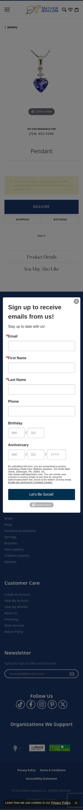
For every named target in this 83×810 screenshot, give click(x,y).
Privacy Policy (60, 802)
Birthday (15, 423)
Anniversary (18, 445)
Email (13, 336)
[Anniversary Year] (56, 454)
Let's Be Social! (41, 494)
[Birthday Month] (16, 433)
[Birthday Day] (36, 433)
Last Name (17, 380)
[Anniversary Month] (16, 454)
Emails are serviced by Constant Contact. (30, 482)
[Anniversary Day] (36, 454)
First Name (17, 358)
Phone (13, 401)
